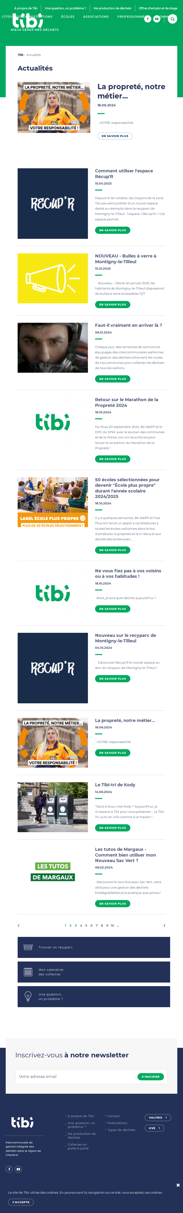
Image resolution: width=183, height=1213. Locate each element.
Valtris (155, 1117)
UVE (152, 1128)
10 (112, 925)
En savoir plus (115, 136)
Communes (167, 16)
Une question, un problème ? (65, 8)
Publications (117, 1123)
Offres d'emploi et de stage (158, 8)
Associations (96, 16)
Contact (113, 1116)
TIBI (20, 55)
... (118, 925)
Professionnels (133, 16)
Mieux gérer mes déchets (35, 30)
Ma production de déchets (112, 8)
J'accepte (21, 1202)
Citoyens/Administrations (27, 16)
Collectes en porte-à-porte (78, 1146)
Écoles (68, 16)
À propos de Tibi (25, 8)
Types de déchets (121, 1130)
